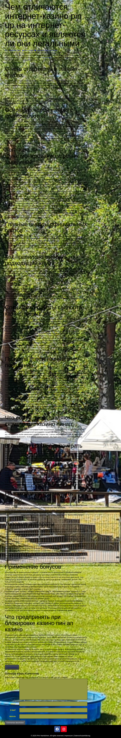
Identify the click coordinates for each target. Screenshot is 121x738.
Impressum (69, 736)
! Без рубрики (12, 667)
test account (27, 50)
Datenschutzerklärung (82, 736)
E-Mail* (13, 710)
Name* (13, 704)
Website (12, 716)
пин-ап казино (47, 57)
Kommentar (11, 681)
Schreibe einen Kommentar (46, 50)
